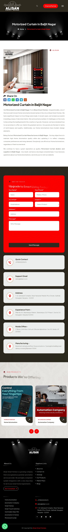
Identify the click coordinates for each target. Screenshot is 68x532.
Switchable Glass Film (12, 512)
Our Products (41, 478)
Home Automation (10, 422)
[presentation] (22, 235)
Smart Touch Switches (12, 509)
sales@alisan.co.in (21, 279)
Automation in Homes (12, 515)
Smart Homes (9, 506)
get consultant (11, 488)
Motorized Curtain (11, 518)
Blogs (38, 484)
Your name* (13, 190)
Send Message (34, 245)
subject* (38, 200)
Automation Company (46, 422)
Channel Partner (50, 6)
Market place (41, 481)
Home (21, 29)
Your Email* (13, 200)
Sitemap (39, 475)
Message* (12, 219)
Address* (12, 209)
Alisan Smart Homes (39, 528)
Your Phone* (39, 190)
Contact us (40, 472)
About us (40, 469)
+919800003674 (20, 262)
